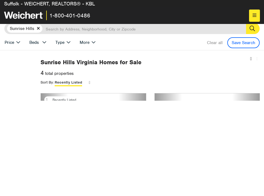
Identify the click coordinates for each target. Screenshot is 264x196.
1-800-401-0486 (69, 15)
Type (59, 42)
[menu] (254, 16)
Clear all (215, 42)
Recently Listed (137, 82)
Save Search (243, 42)
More (84, 42)
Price (9, 42)
